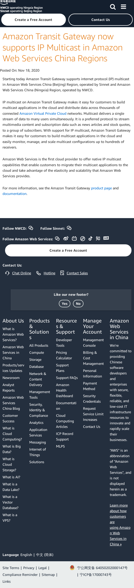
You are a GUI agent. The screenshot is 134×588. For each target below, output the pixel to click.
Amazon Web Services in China (13, 352)
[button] (33, 20)
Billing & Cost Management (93, 358)
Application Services (38, 432)
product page (101, 188)
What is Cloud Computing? (12, 433)
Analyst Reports (9, 387)
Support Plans (62, 368)
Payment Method (90, 386)
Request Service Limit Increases (93, 414)
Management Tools (39, 394)
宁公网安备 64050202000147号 (102, 568)
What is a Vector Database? (10, 502)
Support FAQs (67, 377)
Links (7, 581)
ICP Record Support (64, 436)
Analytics (36, 422)
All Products (38, 345)
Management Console (93, 342)
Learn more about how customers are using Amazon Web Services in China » (120, 524)
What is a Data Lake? (11, 487)
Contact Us (91, 426)
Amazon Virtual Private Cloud (42, 113)
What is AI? (11, 477)
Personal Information (92, 373)
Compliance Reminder (20, 574)
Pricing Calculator (64, 355)
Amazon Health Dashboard (64, 390)
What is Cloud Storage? (9, 464)
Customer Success (10, 418)
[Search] (113, 6)
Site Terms (11, 568)
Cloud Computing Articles (65, 421)
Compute (36, 352)
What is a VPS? (10, 517)
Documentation (66, 405)
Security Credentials (92, 398)
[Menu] (123, 6)
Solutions (36, 462)
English (26, 554)
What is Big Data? (12, 449)
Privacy (28, 568)
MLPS (60, 446)
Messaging (37, 442)
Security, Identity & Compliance (38, 410)
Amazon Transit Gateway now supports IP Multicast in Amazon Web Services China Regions (63, 47)
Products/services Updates (13, 368)
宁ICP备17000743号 (96, 574)
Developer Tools (64, 342)
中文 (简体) (44, 554)
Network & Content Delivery (37, 379)
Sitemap (48, 574)
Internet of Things (37, 452)
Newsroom (11, 377)
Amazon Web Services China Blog (13, 402)
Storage (35, 359)
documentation (14, 193)
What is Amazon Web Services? (13, 334)
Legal (42, 568)
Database (36, 366)
